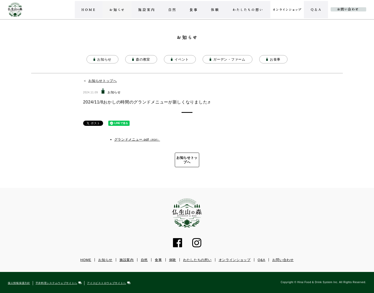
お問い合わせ (282, 260)
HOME (85, 260)
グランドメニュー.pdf (131, 139)
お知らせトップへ (102, 81)
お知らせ (105, 260)
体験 (172, 260)
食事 (158, 260)
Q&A (261, 260)
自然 (144, 260)
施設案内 (126, 260)
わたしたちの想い (197, 260)
